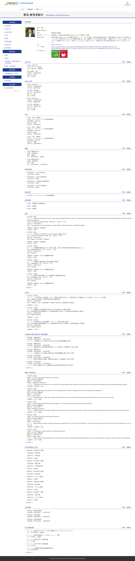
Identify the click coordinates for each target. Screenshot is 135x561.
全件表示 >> (29, 287)
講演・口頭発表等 (10, 66)
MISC (7, 58)
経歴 (6, 38)
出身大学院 (8, 32)
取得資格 (8, 48)
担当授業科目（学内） (11, 73)
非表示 (128, 62)
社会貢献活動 (9, 88)
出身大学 (8, 29)
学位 (6, 35)
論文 (6, 55)
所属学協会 (8, 41)
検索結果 (30, 9)
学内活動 (8, 80)
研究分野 (8, 44)
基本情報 (8, 26)
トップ (22, 9)
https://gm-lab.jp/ (56, 44)
